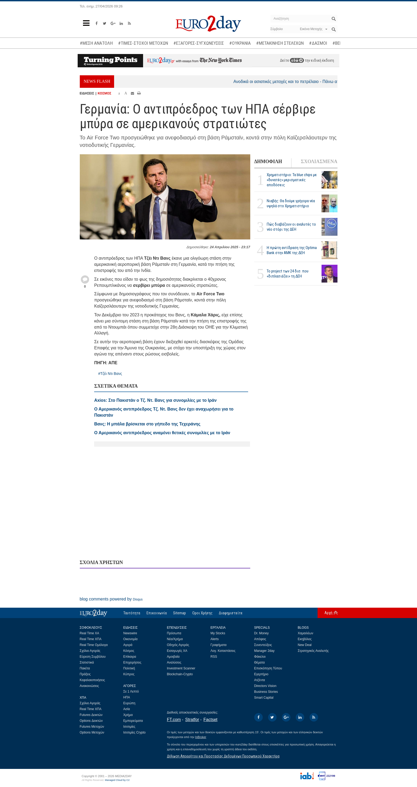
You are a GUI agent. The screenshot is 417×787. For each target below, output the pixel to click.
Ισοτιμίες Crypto (134, 732)
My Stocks (218, 633)
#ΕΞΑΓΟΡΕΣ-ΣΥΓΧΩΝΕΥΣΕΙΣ (198, 43)
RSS (214, 656)
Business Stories (266, 692)
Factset (210, 719)
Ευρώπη (129, 703)
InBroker (200, 737)
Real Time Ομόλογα (94, 645)
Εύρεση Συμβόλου (93, 656)
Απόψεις (260, 639)
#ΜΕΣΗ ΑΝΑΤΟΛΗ (96, 43)
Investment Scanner (181, 668)
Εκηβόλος (305, 639)
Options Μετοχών (92, 732)
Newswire (130, 633)
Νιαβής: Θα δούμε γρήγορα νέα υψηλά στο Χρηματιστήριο (291, 203)
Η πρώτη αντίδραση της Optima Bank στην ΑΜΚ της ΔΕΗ (292, 250)
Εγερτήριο (261, 674)
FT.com (174, 719)
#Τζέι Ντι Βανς (110, 373)
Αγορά (127, 645)
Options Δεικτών (91, 721)
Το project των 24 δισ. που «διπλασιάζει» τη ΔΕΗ (287, 274)
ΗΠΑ (126, 697)
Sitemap (179, 613)
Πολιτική (129, 668)
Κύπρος (129, 674)
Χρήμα (128, 715)
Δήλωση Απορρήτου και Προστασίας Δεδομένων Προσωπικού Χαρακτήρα (223, 756)
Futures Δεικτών (91, 715)
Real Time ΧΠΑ (91, 639)
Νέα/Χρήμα (175, 639)
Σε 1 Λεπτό (131, 691)
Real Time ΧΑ (89, 633)
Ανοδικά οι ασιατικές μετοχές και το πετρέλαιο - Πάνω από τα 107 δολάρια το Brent (318, 81)
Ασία (126, 709)
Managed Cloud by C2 (117, 780)
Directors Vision (265, 686)
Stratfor (192, 719)
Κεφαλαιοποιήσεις (92, 680)
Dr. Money (261, 633)
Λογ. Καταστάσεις (223, 651)
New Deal (305, 645)
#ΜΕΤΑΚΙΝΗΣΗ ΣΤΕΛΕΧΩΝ (280, 43)
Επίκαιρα (129, 656)
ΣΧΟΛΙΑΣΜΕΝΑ (319, 161)
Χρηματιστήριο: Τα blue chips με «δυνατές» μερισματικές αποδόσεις (292, 179)
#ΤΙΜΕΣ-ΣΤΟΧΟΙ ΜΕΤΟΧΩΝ (143, 43)
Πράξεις (85, 674)
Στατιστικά (87, 662)
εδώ (297, 60)
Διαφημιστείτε (231, 613)
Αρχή (328, 612)
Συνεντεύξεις (263, 645)
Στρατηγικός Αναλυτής (313, 651)
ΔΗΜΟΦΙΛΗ (268, 161)
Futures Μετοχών (92, 726)
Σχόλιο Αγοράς (90, 651)
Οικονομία (130, 639)
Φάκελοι (260, 656)
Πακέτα (85, 668)
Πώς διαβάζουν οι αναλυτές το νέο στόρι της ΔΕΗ (291, 227)
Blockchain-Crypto (180, 674)
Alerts (215, 639)
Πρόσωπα (174, 633)
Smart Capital (264, 697)
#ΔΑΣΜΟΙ (318, 43)
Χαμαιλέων (305, 633)
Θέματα (259, 662)
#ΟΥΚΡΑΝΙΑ (240, 43)
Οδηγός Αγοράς (178, 645)
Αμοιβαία (173, 656)
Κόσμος (128, 651)
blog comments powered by (111, 599)
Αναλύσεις (174, 662)
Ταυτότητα (131, 613)
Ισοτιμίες (129, 726)
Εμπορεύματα (133, 721)
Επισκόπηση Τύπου (268, 668)
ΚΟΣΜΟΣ (104, 93)
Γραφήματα (219, 645)
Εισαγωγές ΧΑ (177, 651)
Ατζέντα (259, 680)
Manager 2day (264, 651)
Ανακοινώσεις (89, 686)
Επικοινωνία (157, 613)
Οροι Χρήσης (202, 613)
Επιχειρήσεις (132, 662)
